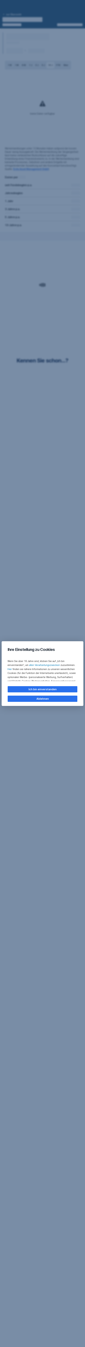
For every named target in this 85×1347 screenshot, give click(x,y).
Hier (10, 669)
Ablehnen (42, 698)
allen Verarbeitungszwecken (44, 665)
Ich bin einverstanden (43, 689)
